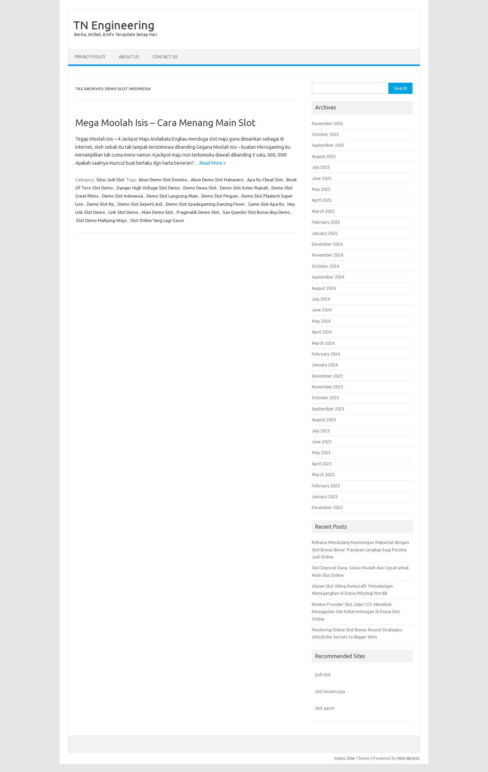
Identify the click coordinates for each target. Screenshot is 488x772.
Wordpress (409, 758)
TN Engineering (114, 24)
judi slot (323, 674)
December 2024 (327, 244)
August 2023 (324, 419)
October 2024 (325, 266)
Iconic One (344, 758)
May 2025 (321, 189)
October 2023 (325, 397)
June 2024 (321, 309)
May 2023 (321, 452)
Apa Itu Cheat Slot (265, 179)
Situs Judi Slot (110, 179)
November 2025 (327, 123)
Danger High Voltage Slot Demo (148, 187)
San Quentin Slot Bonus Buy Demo (256, 212)
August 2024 (324, 288)
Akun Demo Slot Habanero (217, 179)
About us (129, 57)
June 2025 (321, 178)
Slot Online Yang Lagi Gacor (157, 220)
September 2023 (328, 408)
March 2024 (323, 343)
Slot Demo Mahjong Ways (101, 220)
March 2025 (323, 211)
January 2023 (325, 496)
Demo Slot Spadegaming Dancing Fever (205, 204)
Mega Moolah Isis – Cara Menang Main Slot (165, 122)
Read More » (213, 163)
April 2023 (321, 463)
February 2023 (326, 485)
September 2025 (328, 145)
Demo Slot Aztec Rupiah (244, 187)
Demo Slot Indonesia (122, 196)
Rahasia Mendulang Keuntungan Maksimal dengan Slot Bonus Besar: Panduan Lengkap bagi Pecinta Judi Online (360, 549)
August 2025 (324, 156)
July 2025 (321, 167)
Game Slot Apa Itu (266, 204)
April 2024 (321, 331)
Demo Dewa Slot (200, 187)
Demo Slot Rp (100, 204)
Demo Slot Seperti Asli (140, 204)
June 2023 (321, 441)
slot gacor (325, 708)
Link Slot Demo (123, 212)
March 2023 (323, 474)
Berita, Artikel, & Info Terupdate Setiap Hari (115, 34)
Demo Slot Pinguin (219, 196)
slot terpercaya (330, 691)
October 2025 (325, 134)
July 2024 (321, 299)
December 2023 (327, 375)
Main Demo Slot (157, 212)
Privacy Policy (90, 57)
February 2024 (326, 353)
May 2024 (321, 321)
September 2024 (328, 277)
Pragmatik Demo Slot (198, 212)
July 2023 (321, 430)
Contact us (164, 57)
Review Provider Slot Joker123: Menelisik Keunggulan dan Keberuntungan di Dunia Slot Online (356, 611)
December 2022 (327, 507)
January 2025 (325, 233)
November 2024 (327, 254)
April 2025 (321, 200)
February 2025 (326, 222)
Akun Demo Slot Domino (163, 179)
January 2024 (325, 364)
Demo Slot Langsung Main (172, 196)
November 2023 (327, 386)
